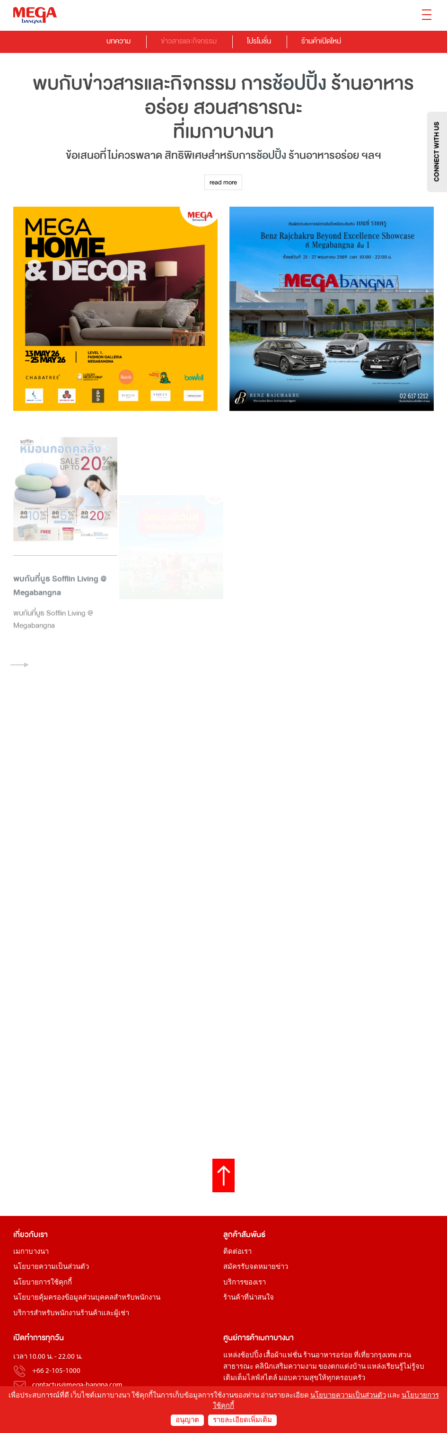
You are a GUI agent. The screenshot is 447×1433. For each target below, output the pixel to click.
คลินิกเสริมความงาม (286, 1367)
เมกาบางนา (31, 1252)
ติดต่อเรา (237, 1252)
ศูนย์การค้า (240, 1337)
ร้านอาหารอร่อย (327, 1355)
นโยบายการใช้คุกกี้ (42, 1282)
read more (223, 182)
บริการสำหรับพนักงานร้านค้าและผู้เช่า (71, 1313)
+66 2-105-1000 (56, 1371)
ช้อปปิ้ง (299, 83)
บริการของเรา (244, 1282)
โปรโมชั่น (259, 41)
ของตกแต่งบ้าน (342, 1367)
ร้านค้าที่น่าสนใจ (248, 1298)
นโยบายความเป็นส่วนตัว (51, 1267)
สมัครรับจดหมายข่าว (255, 1267)
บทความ (118, 41)
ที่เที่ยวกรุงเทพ (375, 1355)
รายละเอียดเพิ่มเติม (242, 1420)
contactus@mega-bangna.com (77, 1385)
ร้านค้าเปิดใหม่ (321, 41)
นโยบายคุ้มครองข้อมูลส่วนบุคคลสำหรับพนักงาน (86, 1298)
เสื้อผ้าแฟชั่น (282, 1355)
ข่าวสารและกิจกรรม (189, 41)
